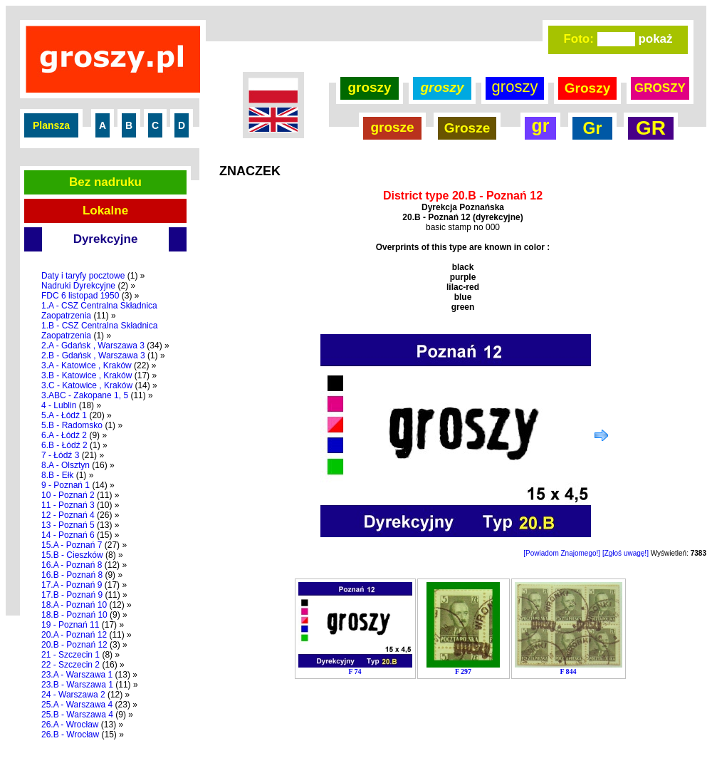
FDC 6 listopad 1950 (80, 296)
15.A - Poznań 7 (71, 545)
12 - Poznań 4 (68, 515)
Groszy (587, 88)
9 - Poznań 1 (65, 485)
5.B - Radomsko (72, 425)
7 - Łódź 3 (60, 455)
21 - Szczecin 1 (70, 655)
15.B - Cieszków (72, 555)
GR (651, 128)
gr (541, 125)
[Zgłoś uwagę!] (625, 553)
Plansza (51, 125)
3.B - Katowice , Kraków (86, 375)
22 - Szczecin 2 (70, 665)
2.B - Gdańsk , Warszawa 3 (93, 355)
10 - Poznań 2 (68, 495)
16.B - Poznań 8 (72, 575)
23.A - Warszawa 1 (76, 675)
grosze (392, 127)
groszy (369, 87)
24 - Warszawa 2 (73, 695)
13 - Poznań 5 (68, 525)
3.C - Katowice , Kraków (86, 385)
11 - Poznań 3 (68, 505)
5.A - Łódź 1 (64, 415)
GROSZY (660, 88)
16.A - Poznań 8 (71, 565)
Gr (592, 128)
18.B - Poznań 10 (74, 615)
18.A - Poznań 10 (74, 605)
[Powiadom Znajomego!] (561, 553)
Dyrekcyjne (105, 239)
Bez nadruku (105, 182)
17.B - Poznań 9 (72, 595)
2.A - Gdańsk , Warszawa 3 (93, 346)
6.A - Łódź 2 (64, 435)
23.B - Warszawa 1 (77, 685)
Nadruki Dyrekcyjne (78, 286)
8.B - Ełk (57, 475)
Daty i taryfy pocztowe (83, 276)
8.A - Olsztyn (65, 465)
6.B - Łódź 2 (64, 445)
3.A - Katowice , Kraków (86, 365)
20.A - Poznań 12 (74, 635)
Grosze (467, 127)
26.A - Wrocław (69, 725)
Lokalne (105, 210)
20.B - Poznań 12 (74, 645)
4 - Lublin (58, 405)
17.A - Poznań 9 (71, 585)
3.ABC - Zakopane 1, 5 (84, 395)
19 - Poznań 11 (70, 625)
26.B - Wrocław (70, 735)
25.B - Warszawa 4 (77, 715)
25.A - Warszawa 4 (76, 705)
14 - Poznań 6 (68, 535)
